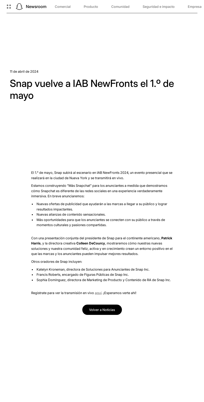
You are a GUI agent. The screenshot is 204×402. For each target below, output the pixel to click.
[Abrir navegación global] (9, 6)
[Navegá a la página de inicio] (19, 6)
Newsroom (36, 6)
